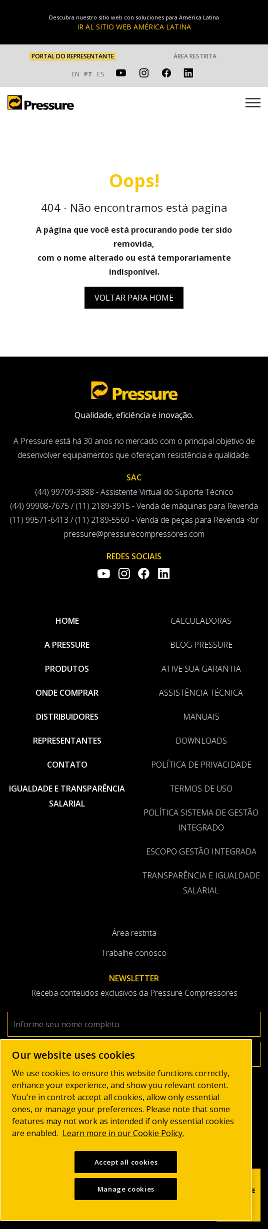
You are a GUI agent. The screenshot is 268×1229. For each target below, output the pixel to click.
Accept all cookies (126, 1162)
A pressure (67, 644)
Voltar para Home (134, 297)
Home (67, 620)
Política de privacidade (201, 764)
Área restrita (195, 56)
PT (88, 73)
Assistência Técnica (201, 692)
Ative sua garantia (201, 668)
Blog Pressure (201, 644)
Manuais (201, 716)
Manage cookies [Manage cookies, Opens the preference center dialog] (126, 1189)
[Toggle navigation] (253, 104)
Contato (67, 764)
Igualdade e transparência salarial (67, 796)
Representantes (67, 740)
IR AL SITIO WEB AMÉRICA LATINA (134, 26)
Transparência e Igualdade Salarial (201, 883)
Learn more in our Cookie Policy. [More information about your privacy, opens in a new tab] (123, 1133)
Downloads (201, 740)
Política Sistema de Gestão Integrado (201, 820)
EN (76, 73)
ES (100, 73)
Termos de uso (201, 788)
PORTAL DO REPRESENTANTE (73, 56)
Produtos (67, 668)
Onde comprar (67, 692)
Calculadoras (201, 620)
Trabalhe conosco (134, 952)
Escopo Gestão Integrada (201, 851)
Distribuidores (67, 716)
